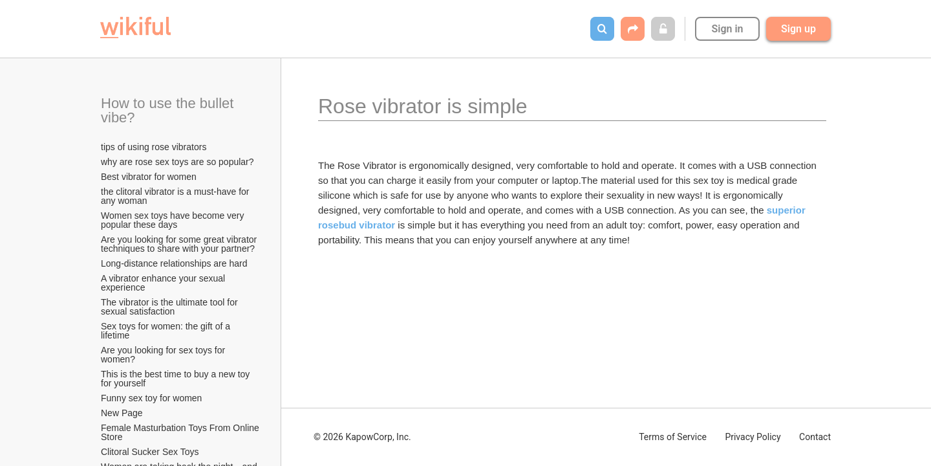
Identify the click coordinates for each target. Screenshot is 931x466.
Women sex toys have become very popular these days (173, 220)
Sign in (727, 29)
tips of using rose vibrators (153, 147)
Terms (673, 437)
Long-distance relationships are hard (174, 263)
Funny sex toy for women (151, 398)
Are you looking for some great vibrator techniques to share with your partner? (180, 244)
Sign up (798, 29)
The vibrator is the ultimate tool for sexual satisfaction (171, 306)
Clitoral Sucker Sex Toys (151, 452)
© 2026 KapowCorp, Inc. (362, 437)
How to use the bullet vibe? (169, 110)
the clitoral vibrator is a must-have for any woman (176, 196)
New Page (122, 413)
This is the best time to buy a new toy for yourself (176, 378)
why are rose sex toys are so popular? (177, 162)
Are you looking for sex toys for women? (164, 354)
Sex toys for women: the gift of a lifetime (167, 330)
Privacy (752, 437)
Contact (815, 437)
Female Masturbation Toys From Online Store (181, 432)
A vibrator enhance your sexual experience (164, 283)
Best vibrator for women (149, 177)
